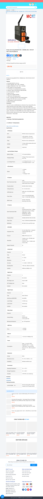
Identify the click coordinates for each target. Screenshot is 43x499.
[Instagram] (31, 490)
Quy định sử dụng (25, 476)
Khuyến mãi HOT (10, 391)
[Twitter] (26, 490)
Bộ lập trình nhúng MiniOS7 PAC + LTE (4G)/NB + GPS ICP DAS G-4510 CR (21, 454)
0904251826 (21, 1)
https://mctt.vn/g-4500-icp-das (12, 126)
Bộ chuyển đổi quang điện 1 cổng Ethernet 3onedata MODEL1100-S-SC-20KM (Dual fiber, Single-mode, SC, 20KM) (23, 406)
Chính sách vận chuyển (26, 472)
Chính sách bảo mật (26, 471)
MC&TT (31, 497)
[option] (21, 28)
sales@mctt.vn (11, 488)
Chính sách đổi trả (25, 474)
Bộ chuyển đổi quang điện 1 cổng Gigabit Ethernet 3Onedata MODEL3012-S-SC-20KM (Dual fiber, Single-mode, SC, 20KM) (23, 400)
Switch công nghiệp (9, 472)
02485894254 (13, 491)
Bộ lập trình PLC (9, 476)
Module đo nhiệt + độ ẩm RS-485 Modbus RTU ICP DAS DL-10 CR (23, 394)
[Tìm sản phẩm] (19, 7)
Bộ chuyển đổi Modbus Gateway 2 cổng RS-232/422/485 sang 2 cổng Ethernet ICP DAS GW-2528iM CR (21, 433)
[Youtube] (28, 490)
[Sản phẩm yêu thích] (30, 4)
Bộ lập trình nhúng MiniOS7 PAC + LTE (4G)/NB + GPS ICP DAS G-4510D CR (11, 454)
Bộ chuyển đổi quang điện (11, 474)
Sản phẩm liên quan (21, 440)
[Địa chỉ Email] (18, 465)
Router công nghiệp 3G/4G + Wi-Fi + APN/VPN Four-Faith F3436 (24, 410)
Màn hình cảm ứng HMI (10, 479)
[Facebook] (23, 490)
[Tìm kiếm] (35, 7)
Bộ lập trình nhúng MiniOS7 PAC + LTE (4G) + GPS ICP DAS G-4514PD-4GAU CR (32, 454)
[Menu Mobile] (36, 4)
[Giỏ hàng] (33, 4)
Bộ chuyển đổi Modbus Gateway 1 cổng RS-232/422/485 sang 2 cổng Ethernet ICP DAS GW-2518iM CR (31, 433)
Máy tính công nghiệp (10, 471)
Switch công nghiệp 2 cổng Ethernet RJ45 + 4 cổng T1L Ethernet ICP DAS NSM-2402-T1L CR (11, 433)
